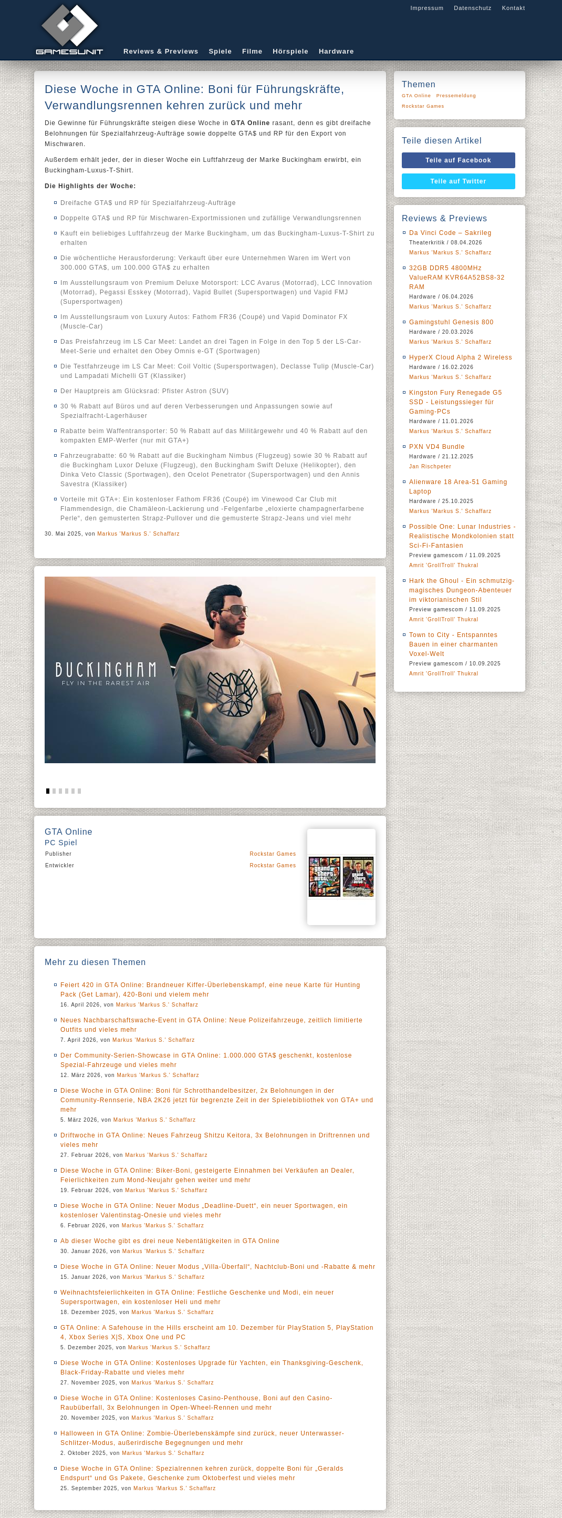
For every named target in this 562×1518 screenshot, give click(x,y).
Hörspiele (290, 51)
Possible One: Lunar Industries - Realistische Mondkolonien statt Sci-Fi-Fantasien (462, 536)
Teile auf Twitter (459, 181)
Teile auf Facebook (458, 160)
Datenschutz (473, 8)
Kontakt (513, 8)
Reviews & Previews (161, 51)
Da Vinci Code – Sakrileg (450, 233)
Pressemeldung (456, 95)
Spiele (220, 51)
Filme (252, 51)
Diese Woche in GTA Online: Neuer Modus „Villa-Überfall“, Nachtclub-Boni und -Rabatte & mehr (218, 1266)
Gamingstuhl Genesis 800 (451, 322)
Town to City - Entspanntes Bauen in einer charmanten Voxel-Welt (453, 644)
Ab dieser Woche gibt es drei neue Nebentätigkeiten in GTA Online (170, 1241)
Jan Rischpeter (430, 466)
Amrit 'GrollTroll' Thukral (443, 565)
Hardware (336, 51)
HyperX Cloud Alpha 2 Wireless (460, 357)
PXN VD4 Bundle (437, 446)
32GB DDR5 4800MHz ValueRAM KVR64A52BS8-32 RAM (457, 277)
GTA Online (416, 95)
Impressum (426, 8)
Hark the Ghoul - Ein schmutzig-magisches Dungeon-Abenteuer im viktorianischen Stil (462, 590)
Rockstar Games (273, 854)
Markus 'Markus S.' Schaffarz (138, 534)
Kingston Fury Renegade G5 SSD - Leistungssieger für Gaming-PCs (455, 402)
